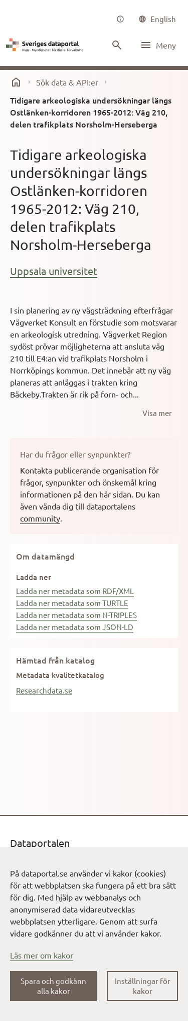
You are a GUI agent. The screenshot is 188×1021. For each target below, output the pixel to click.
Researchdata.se (44, 690)
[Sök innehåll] (117, 45)
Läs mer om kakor (41, 955)
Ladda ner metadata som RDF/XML (75, 591)
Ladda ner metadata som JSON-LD (74, 627)
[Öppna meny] (158, 45)
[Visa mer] (157, 413)
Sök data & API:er (67, 82)
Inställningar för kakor (142, 986)
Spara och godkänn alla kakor (53, 986)
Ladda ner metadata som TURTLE (72, 603)
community (40, 518)
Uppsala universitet (53, 270)
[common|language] (157, 19)
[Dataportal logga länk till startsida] (46, 45)
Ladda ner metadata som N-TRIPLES (76, 615)
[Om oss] (120, 19)
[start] (16, 82)
